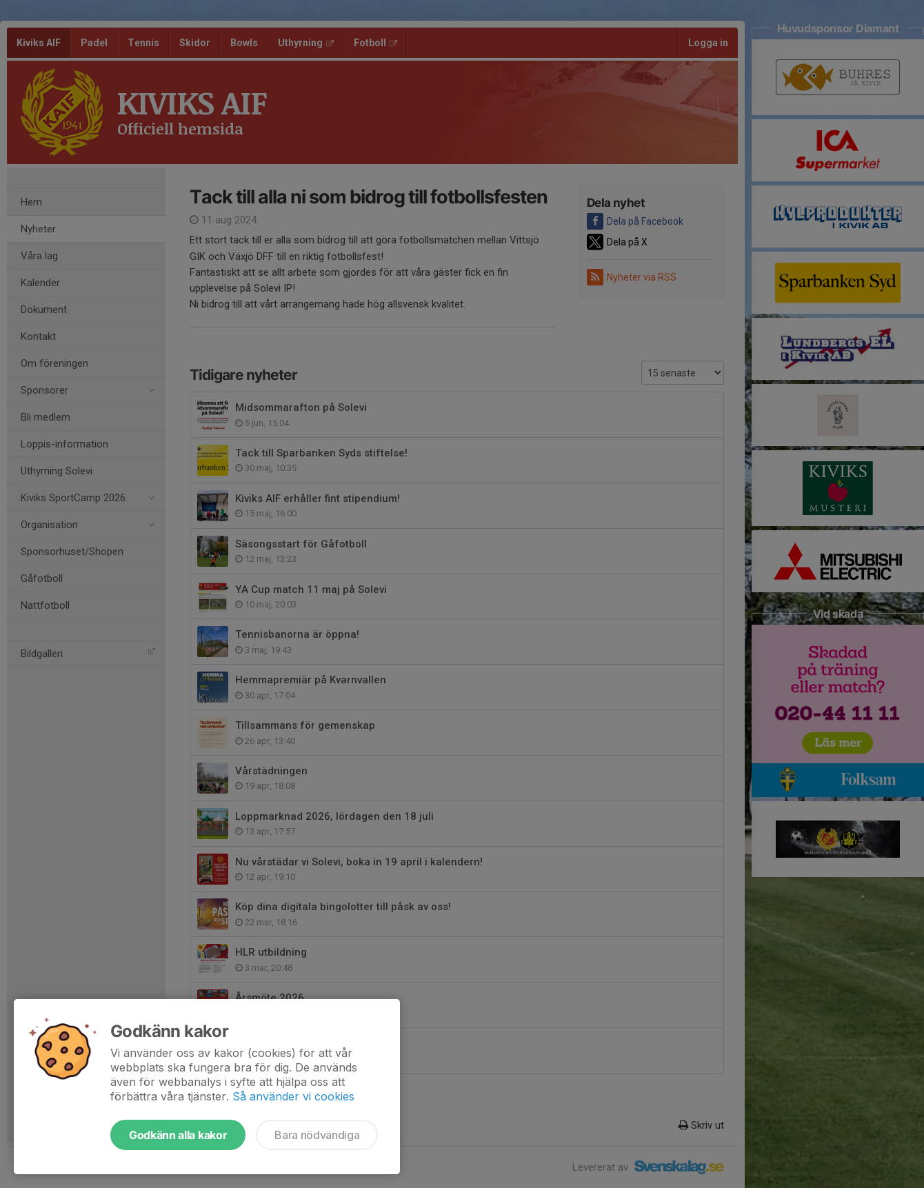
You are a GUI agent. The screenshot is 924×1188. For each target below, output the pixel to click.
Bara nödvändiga (316, 1135)
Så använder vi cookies (293, 1096)
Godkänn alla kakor (178, 1135)
